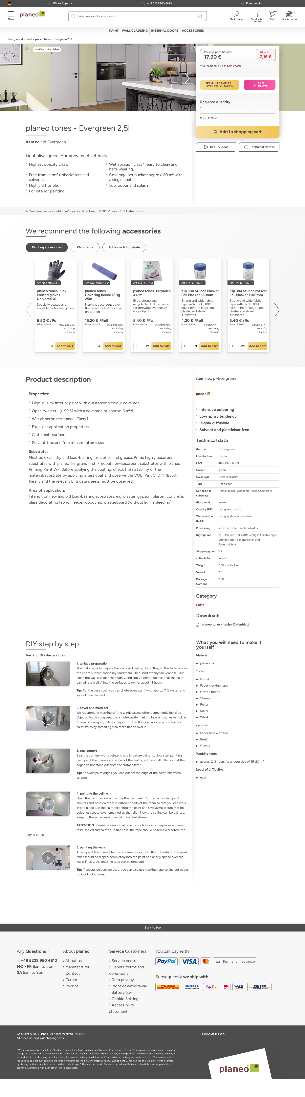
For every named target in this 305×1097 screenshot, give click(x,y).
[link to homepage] (32, 14)
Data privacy (123, 979)
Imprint (71, 986)
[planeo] (237, 394)
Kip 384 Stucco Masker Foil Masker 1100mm (248, 293)
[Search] (73, 16)
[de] (9, 3)
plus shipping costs (230, 66)
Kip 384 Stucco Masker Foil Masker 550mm (200, 293)
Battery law (122, 992)
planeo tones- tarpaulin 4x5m (152, 293)
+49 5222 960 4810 (159, 3)
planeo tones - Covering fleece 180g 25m (102, 295)
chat (63, 3)
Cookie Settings (126, 998)
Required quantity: (215, 102)
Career (71, 979)
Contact (72, 973)
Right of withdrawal (129, 986)
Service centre (125, 960)
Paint (29, 39)
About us (73, 960)
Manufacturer (77, 967)
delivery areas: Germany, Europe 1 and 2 (105, 1060)
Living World (15, 39)
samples (254, 3)
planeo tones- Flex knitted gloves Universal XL (51, 295)
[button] (9, 3)
